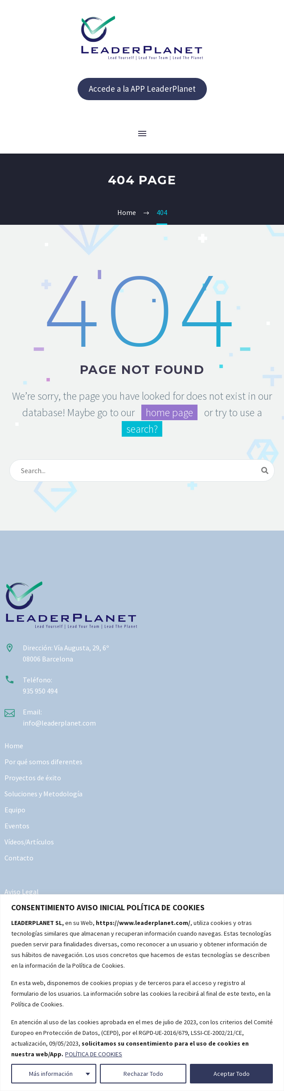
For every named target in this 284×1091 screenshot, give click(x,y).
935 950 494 (40, 690)
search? (142, 429)
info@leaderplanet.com (59, 722)
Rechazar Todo (143, 1074)
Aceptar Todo (232, 1074)
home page (169, 412)
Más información (51, 1074)
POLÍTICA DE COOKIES (93, 1054)
